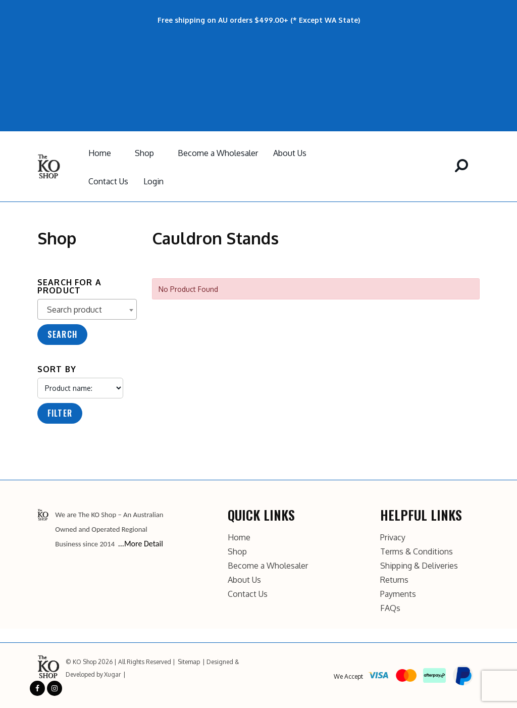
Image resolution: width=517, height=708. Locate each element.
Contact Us (108, 181)
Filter (59, 413)
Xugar (112, 674)
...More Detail (140, 543)
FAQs (390, 608)
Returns (394, 580)
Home (99, 153)
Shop (144, 153)
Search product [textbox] (74, 310)
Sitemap (189, 662)
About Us (289, 153)
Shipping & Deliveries (419, 566)
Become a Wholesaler (218, 153)
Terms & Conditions (416, 551)
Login (153, 181)
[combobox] (87, 309)
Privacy (392, 537)
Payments (398, 594)
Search (62, 334)
